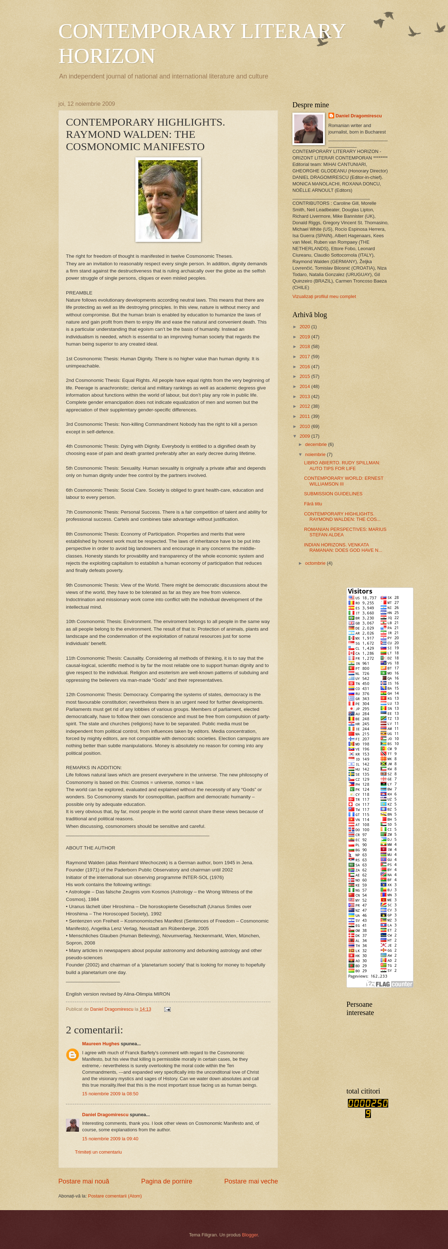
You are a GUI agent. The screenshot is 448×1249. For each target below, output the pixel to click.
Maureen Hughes (101, 1043)
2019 (305, 336)
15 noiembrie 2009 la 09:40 (110, 1138)
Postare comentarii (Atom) (115, 1196)
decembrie (316, 444)
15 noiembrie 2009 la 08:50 (110, 1093)
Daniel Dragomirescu (105, 1114)
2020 (305, 326)
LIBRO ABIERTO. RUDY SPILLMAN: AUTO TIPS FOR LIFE (342, 465)
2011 (305, 416)
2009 (305, 436)
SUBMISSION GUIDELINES (333, 493)
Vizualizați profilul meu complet (324, 296)
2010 (305, 426)
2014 (305, 386)
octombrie (316, 563)
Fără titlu (313, 503)
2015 (305, 376)
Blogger (250, 1234)
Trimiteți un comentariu (98, 1152)
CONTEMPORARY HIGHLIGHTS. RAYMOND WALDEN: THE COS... (342, 516)
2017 (305, 356)
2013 (305, 396)
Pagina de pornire (166, 1181)
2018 (305, 346)
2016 (305, 366)
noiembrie (316, 454)
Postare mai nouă (83, 1181)
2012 (305, 406)
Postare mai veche (251, 1181)
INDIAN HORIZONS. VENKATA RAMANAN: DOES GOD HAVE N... (343, 547)
